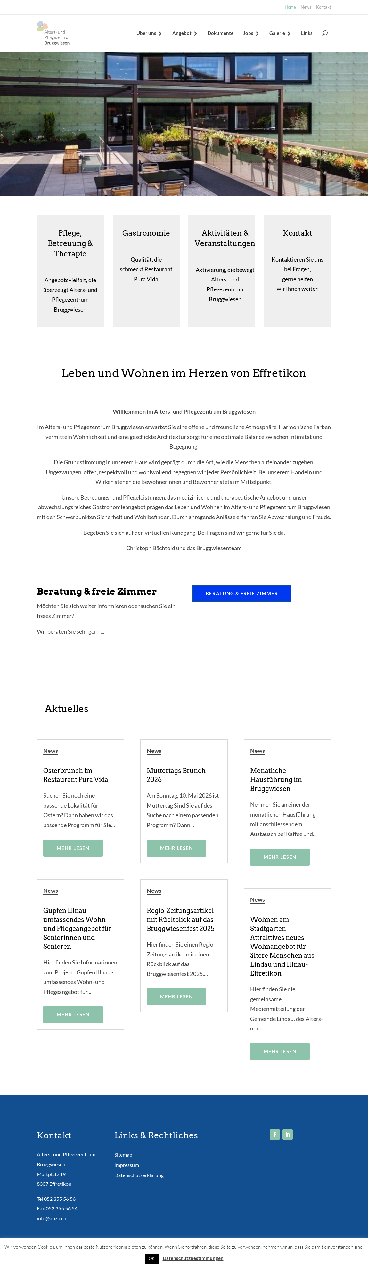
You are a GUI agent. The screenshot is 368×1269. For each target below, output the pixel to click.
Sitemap (123, 1154)
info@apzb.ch (51, 1218)
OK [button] (152, 1258)
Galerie (277, 33)
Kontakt (323, 7)
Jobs (248, 33)
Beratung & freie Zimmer (242, 593)
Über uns (146, 33)
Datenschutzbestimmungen (193, 1258)
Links (307, 33)
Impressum (126, 1165)
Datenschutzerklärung (139, 1175)
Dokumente (220, 33)
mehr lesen (73, 848)
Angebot (182, 33)
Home (290, 7)
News (306, 7)
